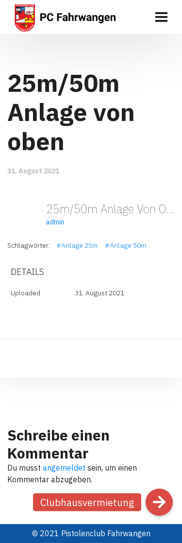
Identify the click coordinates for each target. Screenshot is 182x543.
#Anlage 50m (125, 245)
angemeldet (64, 468)
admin (55, 222)
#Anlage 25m (77, 245)
